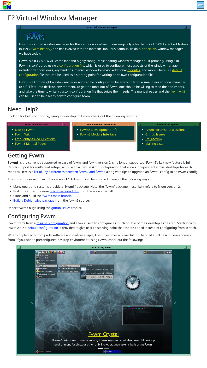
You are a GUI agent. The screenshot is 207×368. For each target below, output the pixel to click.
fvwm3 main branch (56, 196)
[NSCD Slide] (106, 349)
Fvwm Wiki (23, 134)
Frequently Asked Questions (35, 139)
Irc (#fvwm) (153, 139)
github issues (60, 208)
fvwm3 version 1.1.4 (64, 191)
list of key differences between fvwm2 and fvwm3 (69, 172)
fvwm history (40, 49)
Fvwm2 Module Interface (98, 134)
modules (133, 70)
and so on (149, 49)
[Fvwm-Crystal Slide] (100, 349)
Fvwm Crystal (103, 334)
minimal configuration (53, 223)
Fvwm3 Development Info (98, 130)
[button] (200, 5)
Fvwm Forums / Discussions (165, 130)
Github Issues (155, 134)
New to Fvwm (25, 130)
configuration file (71, 65)
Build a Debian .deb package (34, 200)
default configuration (42, 228)
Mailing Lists (154, 143)
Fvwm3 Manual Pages (30, 143)
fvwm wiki (177, 91)
